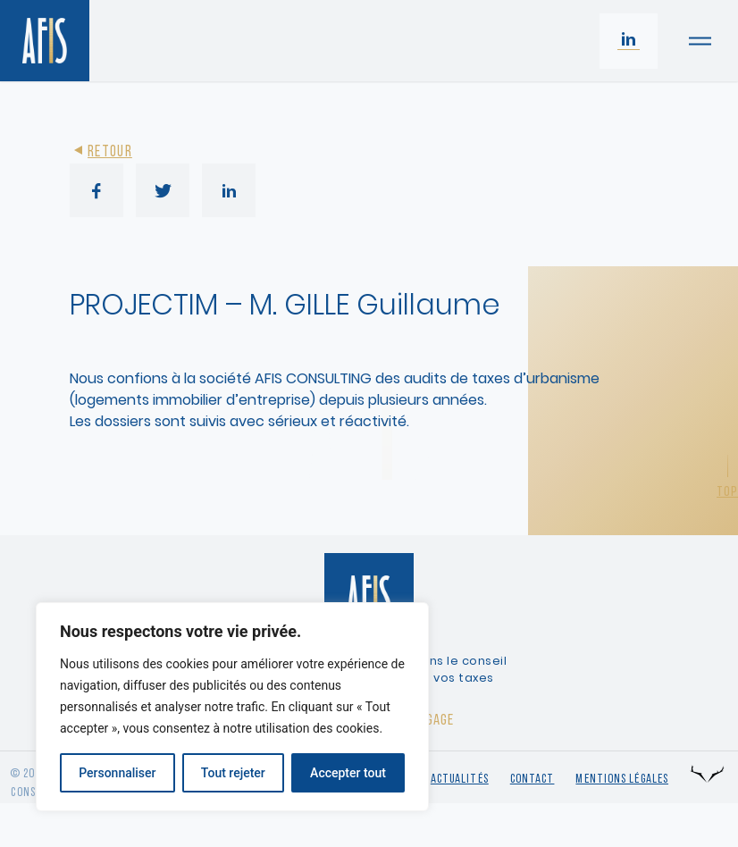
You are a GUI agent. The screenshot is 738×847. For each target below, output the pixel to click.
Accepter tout (348, 773)
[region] (232, 706)
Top (727, 492)
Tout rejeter (233, 773)
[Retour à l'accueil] (44, 40)
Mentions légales (621, 779)
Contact (532, 779)
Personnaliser (117, 773)
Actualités (460, 779)
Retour (101, 152)
